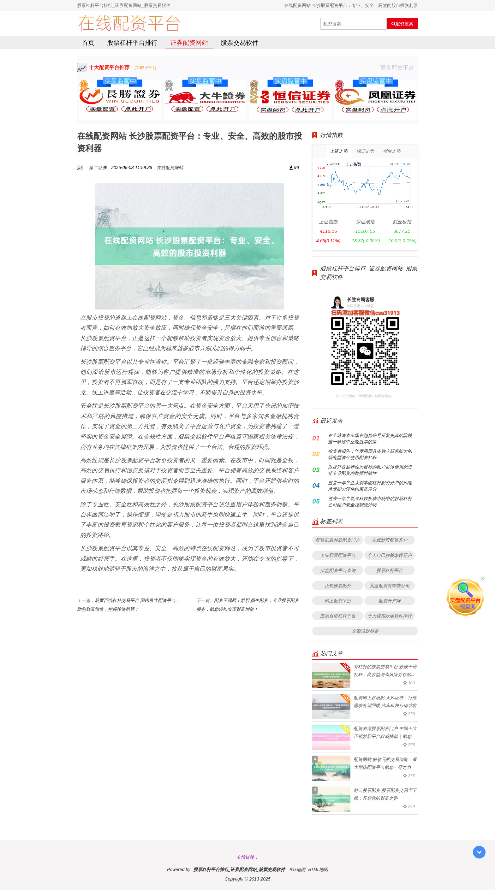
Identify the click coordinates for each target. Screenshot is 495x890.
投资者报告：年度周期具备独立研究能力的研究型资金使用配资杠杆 (370, 454)
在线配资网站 (170, 167)
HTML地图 (318, 869)
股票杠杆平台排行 (132, 42)
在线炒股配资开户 (389, 540)
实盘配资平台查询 (337, 570)
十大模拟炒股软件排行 (389, 616)
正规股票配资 (338, 585)
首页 (88, 42)
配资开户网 (390, 601)
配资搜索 (402, 23)
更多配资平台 (399, 67)
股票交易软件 (240, 42)
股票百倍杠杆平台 (337, 616)
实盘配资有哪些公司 (389, 585)
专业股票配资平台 (337, 555)
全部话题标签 (365, 631)
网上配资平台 (338, 601)
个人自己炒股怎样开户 (389, 555)
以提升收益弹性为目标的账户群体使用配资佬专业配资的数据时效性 (370, 470)
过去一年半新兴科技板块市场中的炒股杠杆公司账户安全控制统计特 (370, 501)
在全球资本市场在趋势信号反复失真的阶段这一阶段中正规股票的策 (370, 438)
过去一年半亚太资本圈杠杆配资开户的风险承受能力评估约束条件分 (370, 486)
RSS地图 (297, 869)
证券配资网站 (189, 42)
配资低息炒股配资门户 (338, 540)
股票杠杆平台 (389, 570)
